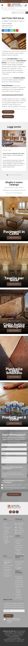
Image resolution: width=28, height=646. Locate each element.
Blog (5, 556)
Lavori (17, 536)
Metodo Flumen (20, 582)
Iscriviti (8, 615)
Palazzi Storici (19, 547)
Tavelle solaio (21, 530)
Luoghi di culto (19, 545)
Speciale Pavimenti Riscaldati (18, 591)
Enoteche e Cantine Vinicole (20, 553)
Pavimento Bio (19, 580)
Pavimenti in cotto (8, 565)
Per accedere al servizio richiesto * (11, 485)
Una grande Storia (20, 561)
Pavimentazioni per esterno (7, 570)
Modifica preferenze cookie (7, 542)
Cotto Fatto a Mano (7, 27)
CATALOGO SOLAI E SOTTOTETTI (12, 95)
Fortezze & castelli (18, 542)
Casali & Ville (19, 540)
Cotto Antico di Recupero (7, 575)
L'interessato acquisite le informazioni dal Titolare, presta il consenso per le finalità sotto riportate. (13, 474)
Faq (5, 525)
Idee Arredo (7, 573)
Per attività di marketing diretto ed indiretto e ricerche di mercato (13, 488)
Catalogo (18, 519)
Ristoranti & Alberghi (18, 550)
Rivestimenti (7, 567)
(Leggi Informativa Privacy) (10, 639)
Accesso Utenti (19, 641)
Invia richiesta (14, 494)
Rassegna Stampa (8, 536)
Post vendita (19, 597)
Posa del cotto (19, 584)
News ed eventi (8, 560)
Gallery (6, 534)
